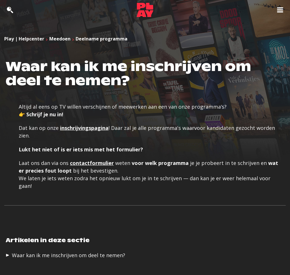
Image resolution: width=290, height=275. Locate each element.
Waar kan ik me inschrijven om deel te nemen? (68, 255)
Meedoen (60, 39)
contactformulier (92, 163)
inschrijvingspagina (84, 127)
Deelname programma (101, 39)
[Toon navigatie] (280, 10)
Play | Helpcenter (24, 39)
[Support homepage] (145, 10)
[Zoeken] (10, 10)
